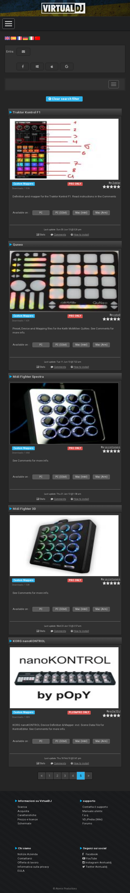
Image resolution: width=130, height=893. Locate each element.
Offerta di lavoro (28, 862)
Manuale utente (92, 811)
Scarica (22, 807)
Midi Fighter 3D (24, 509)
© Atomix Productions (65, 888)
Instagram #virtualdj (97, 862)
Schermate (24, 823)
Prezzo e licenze (28, 819)
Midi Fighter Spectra (28, 376)
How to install (81, 234)
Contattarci (25, 858)
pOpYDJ (115, 711)
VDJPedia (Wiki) (92, 819)
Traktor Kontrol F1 (26, 112)
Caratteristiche (27, 815)
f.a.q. (85, 815)
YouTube (89, 858)
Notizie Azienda (28, 854)
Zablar (116, 182)
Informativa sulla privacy (33, 866)
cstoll (116, 314)
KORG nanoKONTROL (29, 641)
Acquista (23, 811)
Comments (60, 234)
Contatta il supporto (95, 807)
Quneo (18, 244)
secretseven (112, 447)
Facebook (90, 854)
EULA (21, 870)
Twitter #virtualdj (94, 866)
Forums (87, 823)
